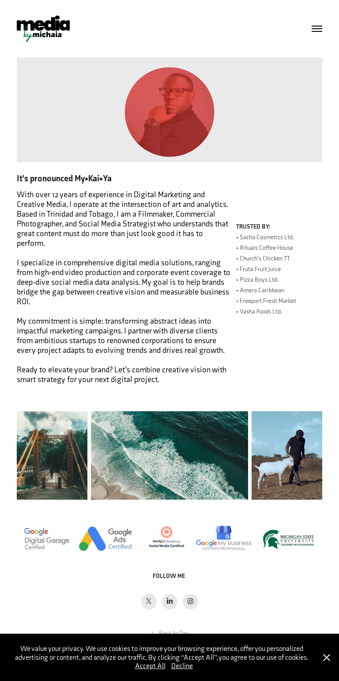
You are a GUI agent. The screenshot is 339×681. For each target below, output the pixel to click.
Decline (182, 666)
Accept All (150, 666)
